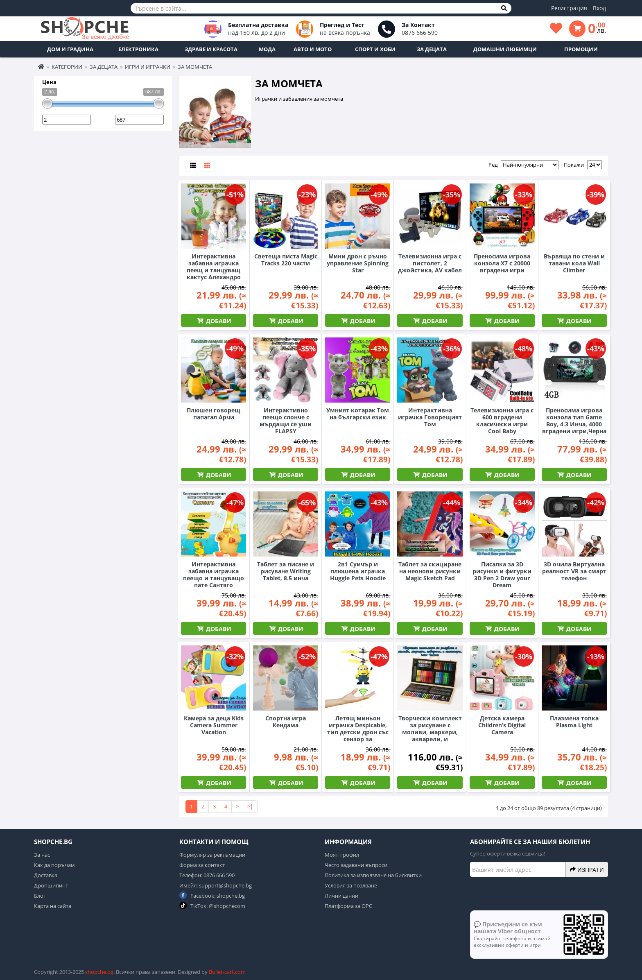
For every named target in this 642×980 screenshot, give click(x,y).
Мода (267, 49)
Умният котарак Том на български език (357, 414)
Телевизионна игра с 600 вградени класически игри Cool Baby (501, 421)
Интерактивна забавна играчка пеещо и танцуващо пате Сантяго (213, 574)
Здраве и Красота (211, 49)
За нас (42, 854)
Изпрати (587, 869)
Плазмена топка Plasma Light (574, 722)
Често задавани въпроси (356, 865)
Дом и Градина (70, 49)
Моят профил (342, 854)
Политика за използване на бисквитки (373, 875)
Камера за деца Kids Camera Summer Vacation (214, 725)
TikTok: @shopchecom (212, 906)
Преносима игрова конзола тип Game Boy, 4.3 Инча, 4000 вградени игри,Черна (574, 421)
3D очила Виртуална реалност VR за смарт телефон (574, 571)
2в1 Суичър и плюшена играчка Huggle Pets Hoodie (358, 571)
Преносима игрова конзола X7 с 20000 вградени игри (502, 263)
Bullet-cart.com (227, 971)
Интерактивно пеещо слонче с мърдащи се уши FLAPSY (286, 421)
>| (250, 806)
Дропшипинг (51, 885)
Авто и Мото (313, 49)
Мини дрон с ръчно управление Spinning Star (358, 263)
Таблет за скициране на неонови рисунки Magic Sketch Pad (429, 571)
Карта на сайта (52, 906)
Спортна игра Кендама (285, 722)
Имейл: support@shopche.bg (215, 885)
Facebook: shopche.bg (212, 895)
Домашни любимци (505, 49)
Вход (599, 8)
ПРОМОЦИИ (581, 49)
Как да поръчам (54, 865)
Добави (217, 321)
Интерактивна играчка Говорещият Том (430, 417)
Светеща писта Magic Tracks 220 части (285, 260)
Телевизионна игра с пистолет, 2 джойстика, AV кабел (430, 263)
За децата (432, 49)
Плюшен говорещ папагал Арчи (213, 414)
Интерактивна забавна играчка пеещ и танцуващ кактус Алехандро (214, 267)
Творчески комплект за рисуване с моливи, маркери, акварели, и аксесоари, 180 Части (430, 732)
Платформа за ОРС (348, 906)
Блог (40, 895)
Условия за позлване (351, 885)
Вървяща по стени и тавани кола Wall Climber (574, 263)
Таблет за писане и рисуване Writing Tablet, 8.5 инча (285, 571)
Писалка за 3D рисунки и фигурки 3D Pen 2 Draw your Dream (501, 574)
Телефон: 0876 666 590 (207, 875)
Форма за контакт (202, 865)
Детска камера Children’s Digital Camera (502, 725)
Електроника (138, 49)
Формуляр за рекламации (212, 854)
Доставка (45, 875)
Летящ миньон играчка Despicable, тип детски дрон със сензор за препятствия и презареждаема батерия (358, 739)
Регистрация (569, 8)
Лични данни (341, 895)
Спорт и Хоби (375, 49)
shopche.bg (99, 971)
